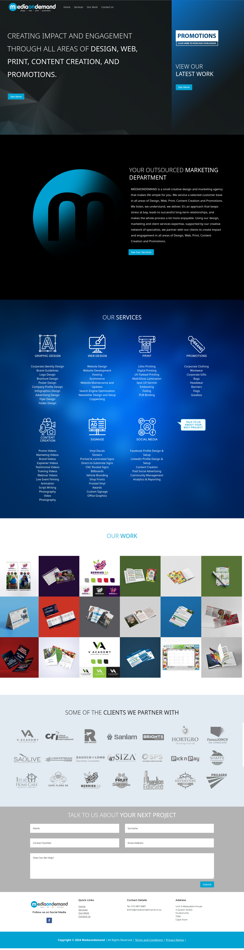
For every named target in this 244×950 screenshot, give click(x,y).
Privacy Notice (175, 940)
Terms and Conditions (149, 940)
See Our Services (141, 252)
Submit (207, 884)
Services (78, 7)
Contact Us (107, 7)
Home (67, 7)
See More (16, 96)
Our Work (92, 7)
